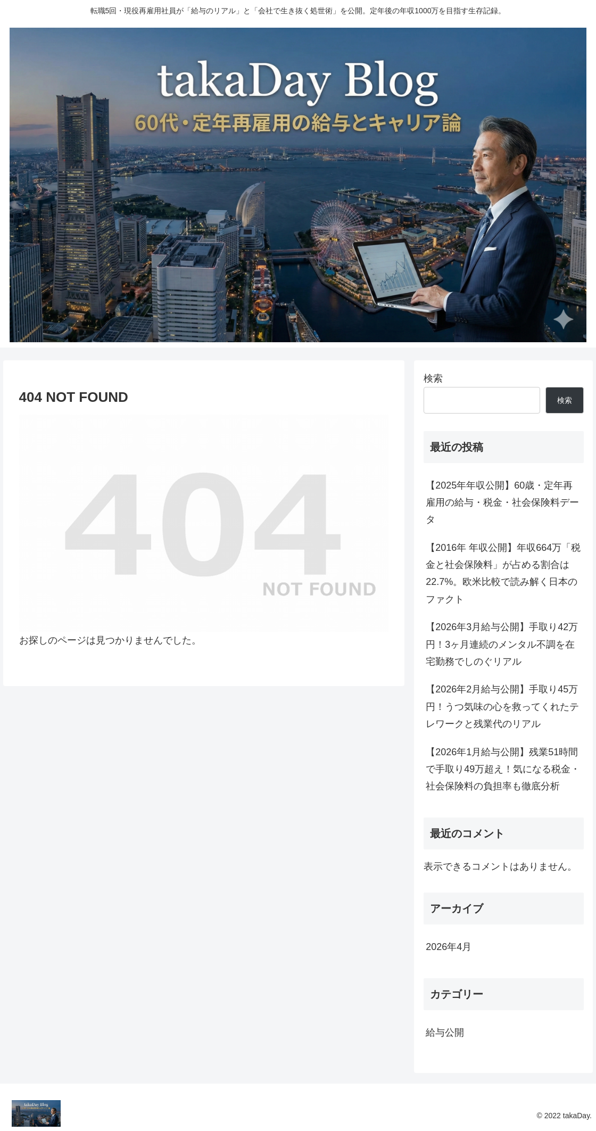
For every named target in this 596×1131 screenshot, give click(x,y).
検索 (433, 378)
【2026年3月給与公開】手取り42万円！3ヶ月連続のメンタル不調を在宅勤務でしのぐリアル (502, 644)
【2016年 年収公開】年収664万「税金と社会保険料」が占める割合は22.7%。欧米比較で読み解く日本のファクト (503, 573)
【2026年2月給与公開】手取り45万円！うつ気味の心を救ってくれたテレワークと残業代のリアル (502, 706)
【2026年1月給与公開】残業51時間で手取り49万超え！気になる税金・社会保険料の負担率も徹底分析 (503, 769)
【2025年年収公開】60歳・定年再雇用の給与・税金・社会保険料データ (502, 502)
